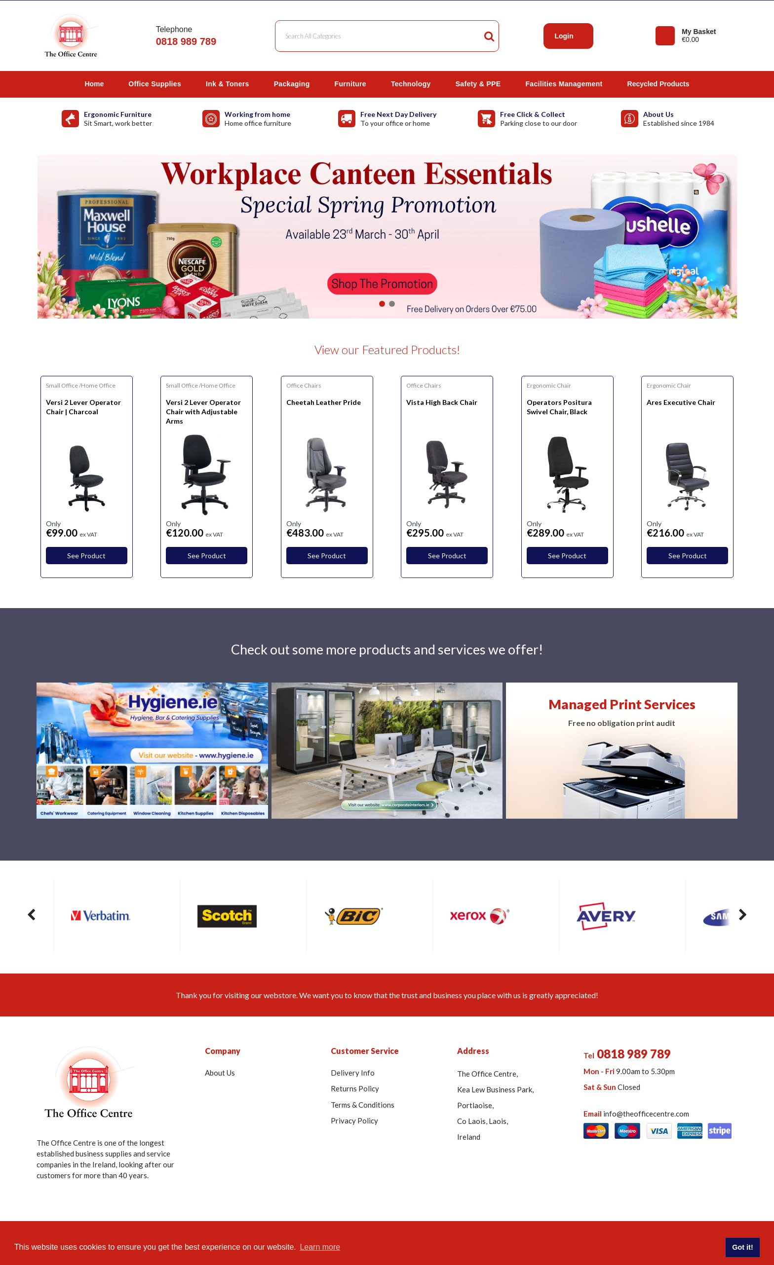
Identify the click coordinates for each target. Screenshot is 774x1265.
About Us (220, 1072)
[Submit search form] (489, 36)
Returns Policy (355, 1088)
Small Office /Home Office (81, 385)
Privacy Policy (354, 1120)
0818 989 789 (186, 41)
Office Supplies (154, 84)
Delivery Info (353, 1072)
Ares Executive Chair (681, 402)
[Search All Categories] (387, 36)
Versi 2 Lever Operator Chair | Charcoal (83, 407)
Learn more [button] (320, 1247)
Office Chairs (303, 385)
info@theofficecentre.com (646, 1113)
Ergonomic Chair (549, 385)
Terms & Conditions (362, 1104)
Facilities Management (563, 84)
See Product (86, 555)
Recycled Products (658, 84)
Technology (411, 84)
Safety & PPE (478, 84)
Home (94, 84)
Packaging (292, 84)
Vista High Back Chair (441, 402)
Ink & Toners (227, 84)
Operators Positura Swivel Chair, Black (559, 407)
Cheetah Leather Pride (323, 402)
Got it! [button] (742, 1247)
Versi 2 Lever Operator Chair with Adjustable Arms (203, 411)
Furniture (350, 84)
